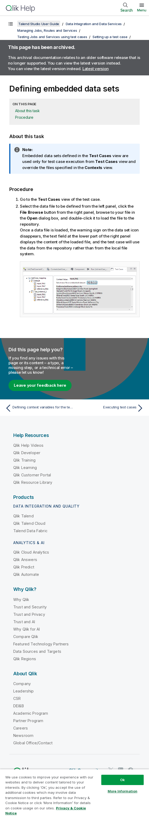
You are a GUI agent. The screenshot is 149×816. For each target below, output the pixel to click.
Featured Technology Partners (41, 644)
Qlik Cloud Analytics (31, 552)
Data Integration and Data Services (94, 24)
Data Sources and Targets (37, 651)
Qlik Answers (25, 559)
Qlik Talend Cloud (29, 523)
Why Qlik (21, 599)
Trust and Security (30, 607)
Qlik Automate (26, 574)
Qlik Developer (26, 452)
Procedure (24, 117)
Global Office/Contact (32, 743)
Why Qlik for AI (26, 629)
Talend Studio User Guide (38, 24)
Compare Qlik (25, 636)
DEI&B (18, 706)
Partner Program (28, 720)
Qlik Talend (23, 516)
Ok (122, 780)
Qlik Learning (25, 467)
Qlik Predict (23, 567)
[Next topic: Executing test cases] (110, 408)
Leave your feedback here (40, 385)
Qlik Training (24, 460)
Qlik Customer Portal (32, 475)
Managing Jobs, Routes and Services (47, 30)
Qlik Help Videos (28, 445)
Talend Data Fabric (30, 530)
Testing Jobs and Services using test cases (52, 37)
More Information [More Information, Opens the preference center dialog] (122, 791)
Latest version (95, 68)
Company (22, 683)
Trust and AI (24, 621)
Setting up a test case (110, 37)
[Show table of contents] (11, 24)
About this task (27, 110)
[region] (74, 792)
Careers (20, 728)
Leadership (23, 691)
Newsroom (23, 735)
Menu (141, 10)
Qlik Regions (24, 659)
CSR (17, 698)
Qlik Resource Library (32, 482)
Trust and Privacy (29, 614)
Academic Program (30, 713)
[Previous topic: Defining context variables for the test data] (38, 408)
